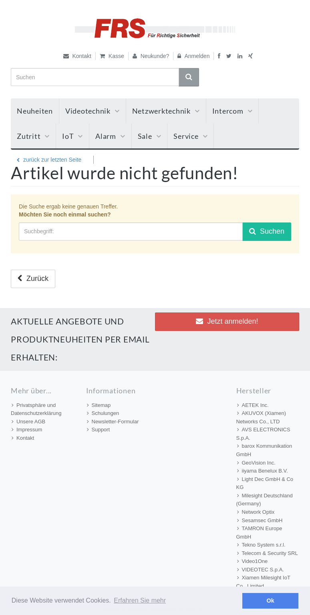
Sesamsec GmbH (260, 520)
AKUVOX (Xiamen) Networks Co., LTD (261, 417)
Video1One (252, 561)
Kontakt (77, 56)
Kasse (112, 56)
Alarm (110, 136)
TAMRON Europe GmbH (259, 532)
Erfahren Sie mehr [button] (140, 600)
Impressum (27, 430)
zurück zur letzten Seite (49, 159)
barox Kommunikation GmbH (264, 450)
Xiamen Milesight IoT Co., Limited (263, 582)
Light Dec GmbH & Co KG (265, 483)
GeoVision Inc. (256, 463)
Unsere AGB (28, 422)
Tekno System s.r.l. (261, 545)
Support (98, 430)
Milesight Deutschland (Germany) (264, 500)
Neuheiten (35, 110)
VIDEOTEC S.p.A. (260, 570)
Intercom (232, 110)
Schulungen (103, 413)
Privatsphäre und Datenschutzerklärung (36, 409)
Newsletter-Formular (113, 422)
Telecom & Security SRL (267, 553)
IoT (72, 136)
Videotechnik (92, 110)
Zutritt (33, 136)
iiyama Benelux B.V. (262, 471)
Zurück (33, 278)
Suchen (266, 231)
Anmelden (193, 56)
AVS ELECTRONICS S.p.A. (263, 434)
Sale (149, 136)
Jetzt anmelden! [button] (227, 321)
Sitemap (99, 405)
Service (190, 136)
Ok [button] (270, 600)
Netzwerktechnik (166, 110)
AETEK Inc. (253, 405)
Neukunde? (151, 56)
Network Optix (256, 512)
